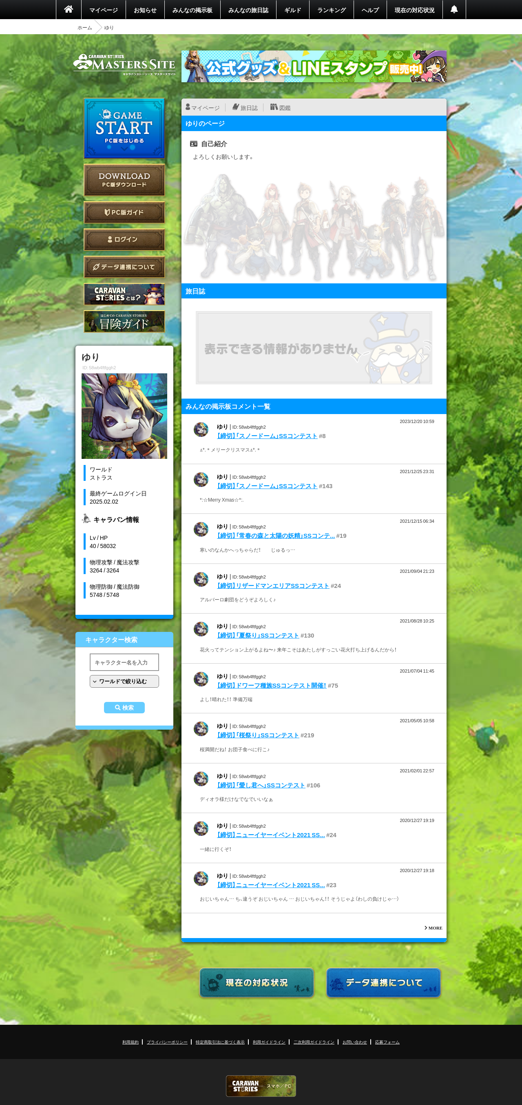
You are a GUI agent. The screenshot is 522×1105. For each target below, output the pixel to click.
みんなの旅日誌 (248, 10)
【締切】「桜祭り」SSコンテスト (258, 734)
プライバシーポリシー (167, 1042)
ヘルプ (370, 10)
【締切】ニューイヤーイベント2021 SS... (271, 834)
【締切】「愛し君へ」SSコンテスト (261, 785)
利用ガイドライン (269, 1042)
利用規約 (130, 1042)
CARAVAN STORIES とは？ (124, 294)
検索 (128, 707)
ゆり (222, 426)
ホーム (84, 27)
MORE (435, 927)
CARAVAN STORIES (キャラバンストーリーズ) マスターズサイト (124, 64)
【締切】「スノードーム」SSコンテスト (267, 435)
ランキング (331, 10)
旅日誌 (249, 107)
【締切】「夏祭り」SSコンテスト (258, 635)
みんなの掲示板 (192, 10)
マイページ (103, 10)
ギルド (292, 10)
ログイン (124, 239)
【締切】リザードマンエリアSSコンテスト (273, 585)
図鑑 (285, 107)
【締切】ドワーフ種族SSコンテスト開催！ (272, 685)
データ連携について (124, 267)
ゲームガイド (124, 321)
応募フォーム (387, 1042)
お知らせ (145, 10)
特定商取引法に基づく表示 (220, 1042)
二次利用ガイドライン (314, 1042)
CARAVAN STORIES (261, 1086)
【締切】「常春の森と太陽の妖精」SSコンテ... (276, 535)
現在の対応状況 (415, 10)
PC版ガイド (124, 212)
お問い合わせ (355, 1042)
